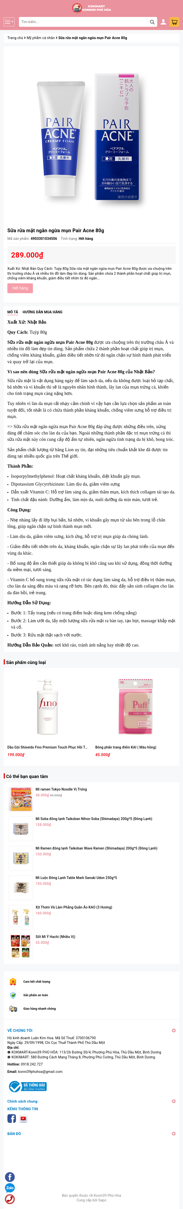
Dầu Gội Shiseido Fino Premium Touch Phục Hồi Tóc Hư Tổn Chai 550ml (63, 747)
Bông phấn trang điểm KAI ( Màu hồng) (125, 747)
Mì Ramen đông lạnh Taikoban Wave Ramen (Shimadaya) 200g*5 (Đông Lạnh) (96, 848)
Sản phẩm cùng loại (26, 662)
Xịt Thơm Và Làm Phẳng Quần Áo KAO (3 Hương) (74, 907)
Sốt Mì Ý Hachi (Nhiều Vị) (55, 937)
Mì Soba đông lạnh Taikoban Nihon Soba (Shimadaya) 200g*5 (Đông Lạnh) (94, 819)
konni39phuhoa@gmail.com (40, 1072)
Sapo (102, 1200)
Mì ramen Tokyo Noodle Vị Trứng (61, 789)
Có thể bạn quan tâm (27, 776)
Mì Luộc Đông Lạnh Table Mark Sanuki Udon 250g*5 (76, 878)
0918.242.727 (32, 1064)
